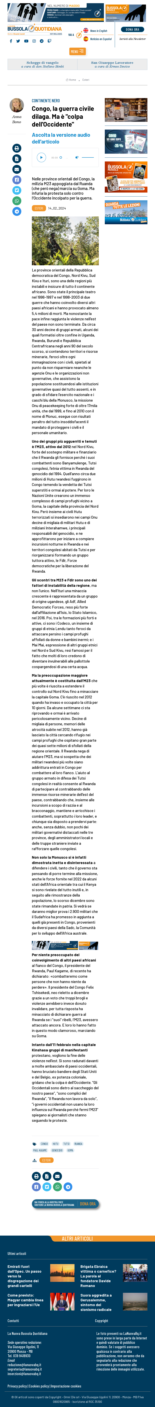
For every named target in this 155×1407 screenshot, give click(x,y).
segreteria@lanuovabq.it (25, 1369)
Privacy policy (17, 1386)
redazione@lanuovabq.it (24, 1364)
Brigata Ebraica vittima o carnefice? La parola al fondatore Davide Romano (98, 1276)
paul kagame (40, 1150)
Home (71, 79)
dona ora (132, 29)
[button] (77, 51)
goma (70, 1150)
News (98, 30)
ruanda (78, 1143)
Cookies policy (39, 1386)
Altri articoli (77, 1238)
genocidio (57, 1150)
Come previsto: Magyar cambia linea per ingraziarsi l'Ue (25, 1300)
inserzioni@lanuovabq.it (24, 1373)
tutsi (66, 1143)
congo (44, 1143)
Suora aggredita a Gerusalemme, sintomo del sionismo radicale (96, 1302)
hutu (55, 1143)
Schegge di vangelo (43, 62)
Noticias (101, 39)
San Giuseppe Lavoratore (112, 62)
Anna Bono (17, 119)
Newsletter (133, 39)
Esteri (85, 79)
